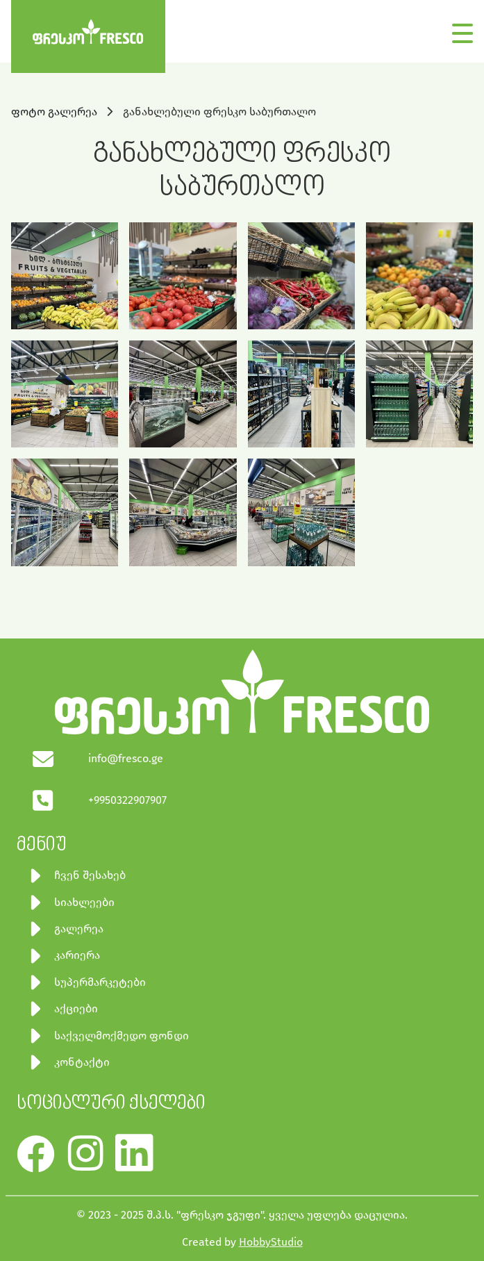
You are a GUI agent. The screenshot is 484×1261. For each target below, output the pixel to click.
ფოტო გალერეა (55, 111)
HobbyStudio (271, 1241)
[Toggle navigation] (462, 30)
